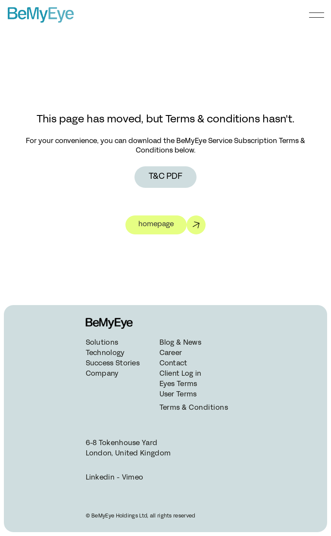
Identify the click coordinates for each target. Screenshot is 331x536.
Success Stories (113, 364)
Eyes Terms (178, 384)
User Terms (178, 395)
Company (102, 374)
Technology (105, 353)
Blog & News (180, 343)
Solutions (102, 343)
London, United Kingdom (128, 454)
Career (170, 353)
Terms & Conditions (193, 408)
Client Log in (180, 374)
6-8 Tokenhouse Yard (122, 443)
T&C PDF (165, 177)
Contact (173, 364)
